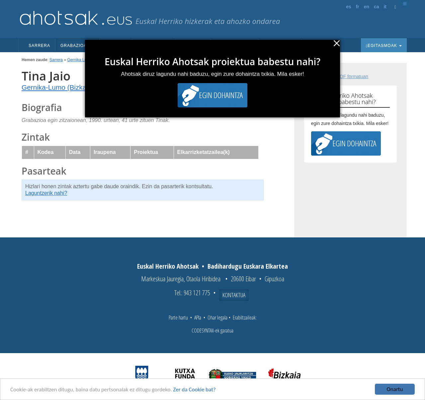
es (348, 6)
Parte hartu (178, 317)
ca (376, 6)
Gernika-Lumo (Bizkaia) (58, 87)
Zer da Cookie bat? (194, 389)
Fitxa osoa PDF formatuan (341, 76)
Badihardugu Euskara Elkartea (248, 266)
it (384, 6)
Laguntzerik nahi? (46, 193)
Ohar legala (217, 317)
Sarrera (39, 45)
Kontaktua (233, 295)
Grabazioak (77, 45)
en (366, 6)
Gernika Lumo (79, 60)
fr (357, 6)
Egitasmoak (384, 45)
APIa (197, 317)
